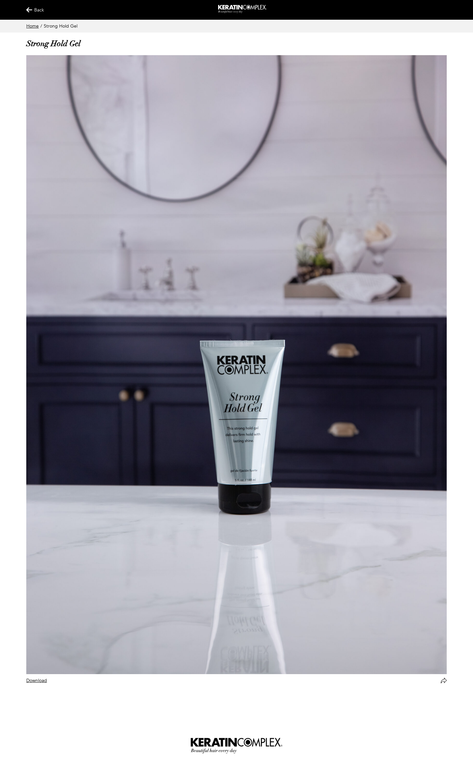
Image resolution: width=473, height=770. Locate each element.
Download (36, 680)
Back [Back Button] (32, 10)
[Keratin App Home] (242, 12)
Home (32, 26)
